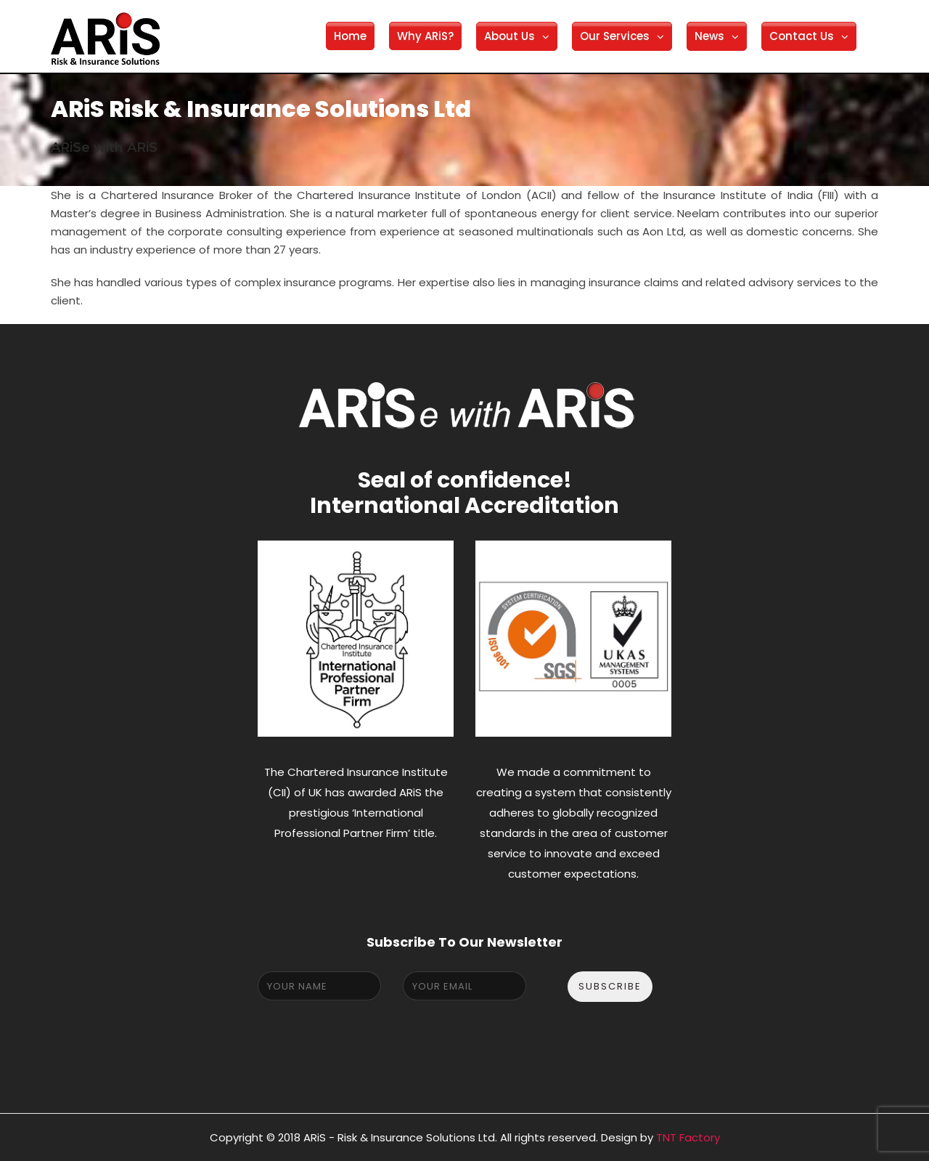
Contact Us (801, 36)
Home (350, 36)
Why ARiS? (425, 36)
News (709, 36)
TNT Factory (688, 1137)
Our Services (615, 36)
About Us (509, 36)
